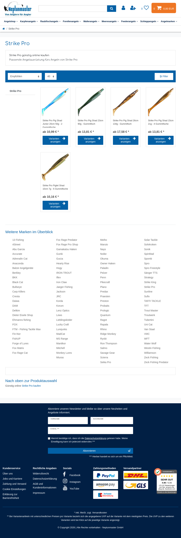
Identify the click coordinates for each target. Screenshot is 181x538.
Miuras (60, 357)
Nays (103, 249)
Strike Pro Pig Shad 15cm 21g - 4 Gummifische (160, 122)
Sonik (147, 249)
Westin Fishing (152, 348)
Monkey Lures (64, 352)
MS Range (62, 338)
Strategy (148, 277)
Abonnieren (106, 450)
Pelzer (103, 272)
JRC (58, 296)
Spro (147, 263)
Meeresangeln (110, 21)
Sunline (148, 291)
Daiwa (15, 301)
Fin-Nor (16, 333)
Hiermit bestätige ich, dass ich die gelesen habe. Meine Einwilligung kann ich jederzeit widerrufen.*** (89, 440)
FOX (14, 324)
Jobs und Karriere (12, 478)
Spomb (148, 258)
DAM (15, 305)
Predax (104, 291)
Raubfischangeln (50, 21)
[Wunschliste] (145, 8)
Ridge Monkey (108, 333)
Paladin (104, 268)
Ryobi (103, 338)
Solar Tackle (151, 239)
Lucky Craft (62, 324)
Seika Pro (105, 362)
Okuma (104, 258)
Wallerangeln (91, 21)
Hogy (59, 268)
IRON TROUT (64, 272)
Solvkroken (150, 244)
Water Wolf (150, 343)
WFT (147, 338)
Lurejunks (61, 329)
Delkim (16, 310)
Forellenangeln (72, 21)
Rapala (104, 324)
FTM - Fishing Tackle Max (26, 329)
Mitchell (60, 348)
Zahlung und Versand (14, 483)
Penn (103, 277)
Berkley (16, 272)
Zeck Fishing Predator (156, 362)
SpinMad (149, 253)
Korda (59, 301)
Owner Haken (107, 263)
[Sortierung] (25, 76)
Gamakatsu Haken (66, 249)
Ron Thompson (108, 343)
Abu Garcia (18, 249)
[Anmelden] (124, 8)
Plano (103, 287)
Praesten (105, 296)
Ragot (103, 319)
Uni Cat (148, 324)
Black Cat (17, 282)
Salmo (103, 348)
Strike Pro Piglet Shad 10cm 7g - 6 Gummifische (55, 187)
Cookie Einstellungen (14, 489)
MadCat (60, 333)
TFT (146, 305)
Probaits (104, 305)
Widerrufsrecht (41, 473)
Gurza (59, 258)
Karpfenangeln (29, 21)
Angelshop (10, 21)
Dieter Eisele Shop (22, 315)
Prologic (104, 310)
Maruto (104, 244)
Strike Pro (15, 91)
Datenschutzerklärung (45, 478)
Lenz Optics (62, 310)
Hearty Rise (62, 263)
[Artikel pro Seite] (51, 76)
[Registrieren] (133, 8)
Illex (58, 277)
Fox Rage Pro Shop (67, 244)
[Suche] (111, 8)
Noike (103, 253)
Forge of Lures (20, 343)
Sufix (147, 296)
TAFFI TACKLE (152, 301)
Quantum (105, 315)
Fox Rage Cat (20, 352)
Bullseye (17, 287)
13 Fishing (18, 239)
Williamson (150, 352)
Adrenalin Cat (19, 258)
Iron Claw (61, 282)
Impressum (39, 492)
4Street (16, 244)
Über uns (8, 473)
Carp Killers (18, 291)
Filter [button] (164, 76)
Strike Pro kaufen (31, 385)
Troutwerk (149, 315)
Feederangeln (129, 21)
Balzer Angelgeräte (22, 268)
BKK (14, 277)
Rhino (103, 329)
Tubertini (149, 319)
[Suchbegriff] (73, 8)
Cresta (16, 296)
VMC (147, 333)
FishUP (16, 338)
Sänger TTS (150, 272)
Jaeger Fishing (64, 287)
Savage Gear (107, 352)
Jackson (60, 291)
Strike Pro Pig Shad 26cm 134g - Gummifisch (125, 122)
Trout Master (151, 310)
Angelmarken (169, 21)
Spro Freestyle (152, 268)
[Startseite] (3, 28)
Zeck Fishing (151, 357)
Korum (60, 305)
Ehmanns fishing (21, 319)
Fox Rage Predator (66, 239)
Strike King (150, 282)
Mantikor (61, 343)
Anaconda (18, 263)
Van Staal (149, 329)
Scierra (104, 357)
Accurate (17, 253)
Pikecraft (105, 282)
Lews (59, 315)
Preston (104, 301)
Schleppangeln (149, 21)
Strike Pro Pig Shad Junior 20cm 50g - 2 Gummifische (52, 123)
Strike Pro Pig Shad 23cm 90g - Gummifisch (90, 122)
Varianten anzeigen (57, 140)
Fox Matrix (18, 348)
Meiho (103, 239)
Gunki (59, 253)
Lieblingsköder (64, 319)
